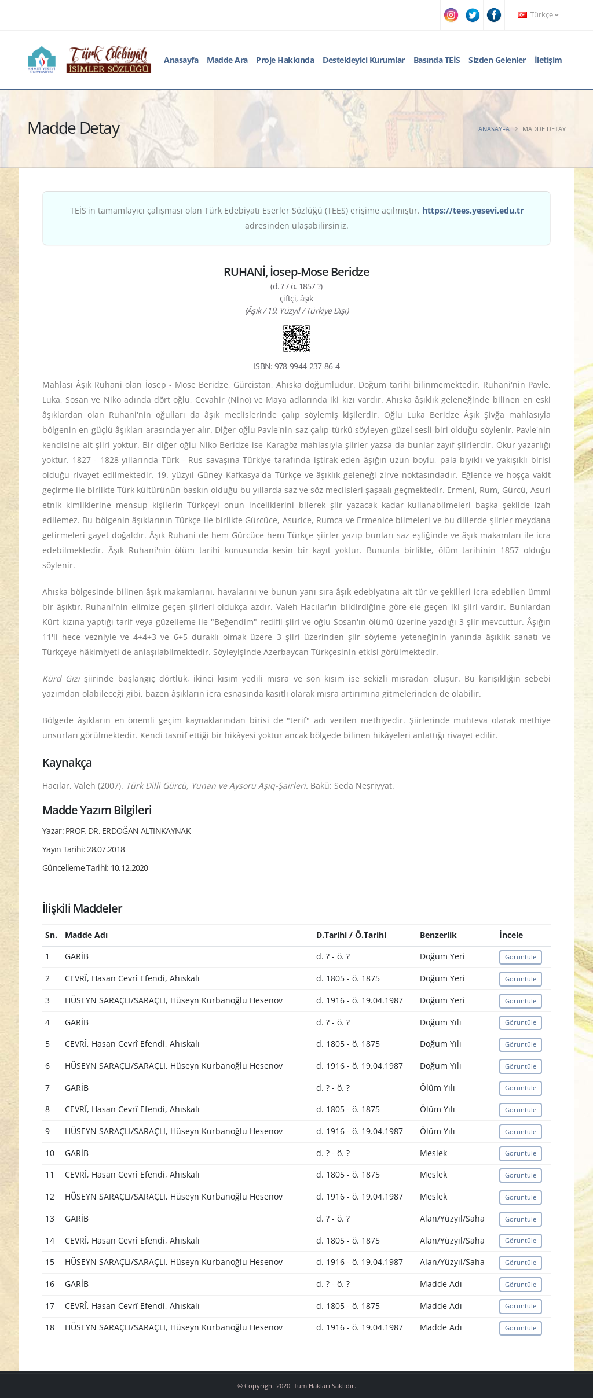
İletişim (548, 59)
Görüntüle (520, 956)
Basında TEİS (436, 59)
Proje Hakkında (285, 59)
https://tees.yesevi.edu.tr (473, 210)
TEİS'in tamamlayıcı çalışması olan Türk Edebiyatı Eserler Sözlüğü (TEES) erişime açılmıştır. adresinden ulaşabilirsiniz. (297, 218)
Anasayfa (181, 59)
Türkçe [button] (538, 15)
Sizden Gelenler (497, 59)
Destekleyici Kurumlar (364, 59)
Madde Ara (227, 59)
